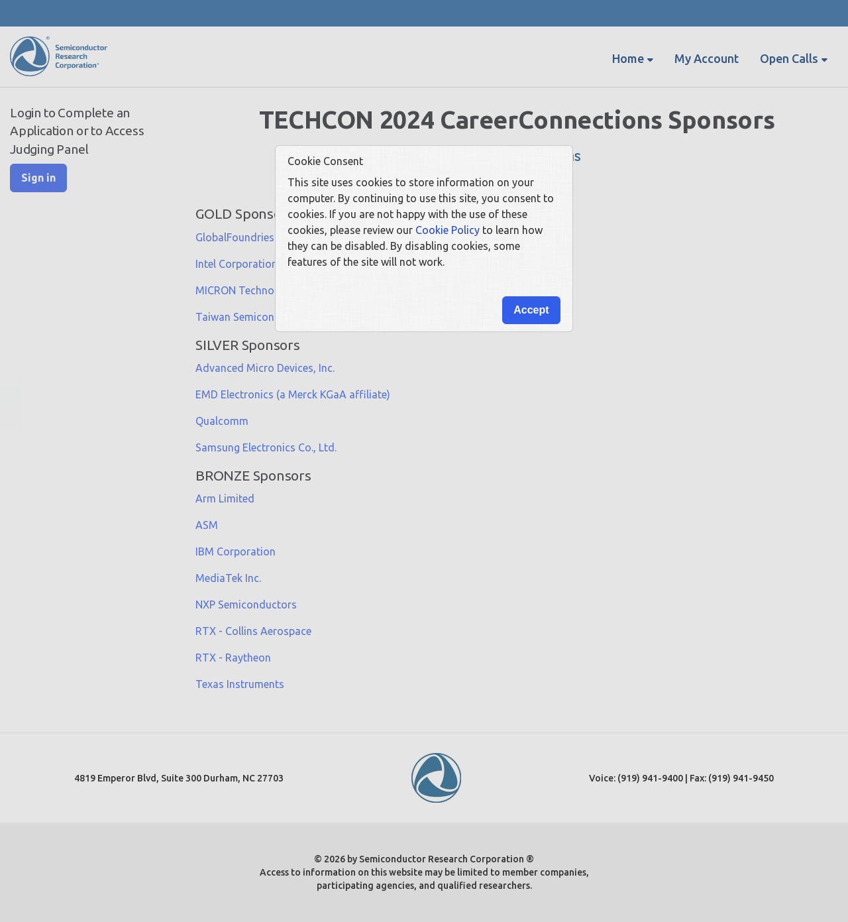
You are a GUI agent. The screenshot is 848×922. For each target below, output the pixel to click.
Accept (531, 310)
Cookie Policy (447, 230)
